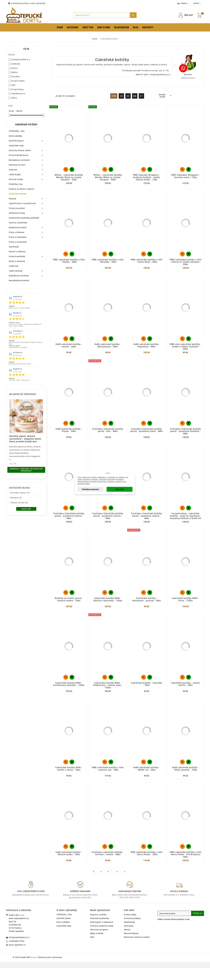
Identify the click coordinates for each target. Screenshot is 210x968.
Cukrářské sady (16, 146)
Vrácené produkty (132, 924)
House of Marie (18, 81)
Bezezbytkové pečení (19, 280)
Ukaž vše (26, 509)
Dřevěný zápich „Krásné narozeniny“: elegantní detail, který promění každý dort (25, 439)
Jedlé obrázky (15, 271)
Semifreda (14, 247)
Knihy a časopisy (17, 261)
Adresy (127, 936)
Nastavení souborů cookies (137, 943)
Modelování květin (18, 227)
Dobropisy (129, 932)
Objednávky (129, 928)
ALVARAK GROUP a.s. (20, 59)
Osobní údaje (130, 921)
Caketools (15, 64)
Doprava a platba (98, 921)
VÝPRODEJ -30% (17, 131)
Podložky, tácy (16, 184)
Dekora (14, 72)
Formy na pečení (17, 208)
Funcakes (15, 76)
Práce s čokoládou (18, 237)
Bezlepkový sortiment (19, 160)
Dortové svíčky (16, 179)
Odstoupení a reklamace (101, 928)
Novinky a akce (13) (20, 493)
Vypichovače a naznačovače (22, 203)
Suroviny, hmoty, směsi (20, 150)
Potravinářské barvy (18, 155)
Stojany (12, 199)
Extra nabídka (15, 136)
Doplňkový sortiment (19, 276)
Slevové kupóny (131, 939)
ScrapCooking (17, 89)
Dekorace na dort (17, 165)
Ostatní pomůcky (17, 256)
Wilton (14, 98)
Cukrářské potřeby (26, 124)
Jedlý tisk (13, 266)
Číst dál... (13, 463)
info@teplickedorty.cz (160, 74)
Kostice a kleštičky (18, 223)
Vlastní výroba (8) (19, 503)
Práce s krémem (16, 232)
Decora (14, 68)
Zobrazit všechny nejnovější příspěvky (26, 470)
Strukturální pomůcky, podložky (24, 218)
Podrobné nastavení (90, 489)
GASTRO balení (16, 141)
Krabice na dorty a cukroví (21, 189)
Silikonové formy (17, 213)
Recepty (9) (16, 498)
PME (13, 85)
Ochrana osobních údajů (101, 932)
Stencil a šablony (17, 251)
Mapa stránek (96, 939)
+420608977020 (16, 947)
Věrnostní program (99, 936)
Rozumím (120, 489)
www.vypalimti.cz (17, 951)
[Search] (102, 15)
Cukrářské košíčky (17, 194)
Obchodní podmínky (99, 924)
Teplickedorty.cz (18, 93)
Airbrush (13, 170)
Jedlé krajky (15, 174)
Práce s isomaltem (18, 242)
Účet (92, 943)
